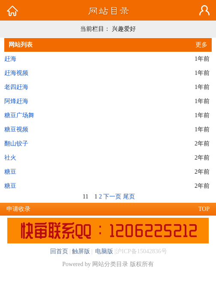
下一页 (112, 196)
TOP (204, 209)
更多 (201, 44)
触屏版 (81, 251)
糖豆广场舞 (19, 115)
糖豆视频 (16, 129)
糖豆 (10, 172)
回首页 (59, 251)
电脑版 (104, 251)
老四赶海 (16, 87)
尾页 (129, 196)
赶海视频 (16, 73)
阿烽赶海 (16, 101)
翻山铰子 (16, 143)
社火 (10, 157)
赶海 (10, 59)
